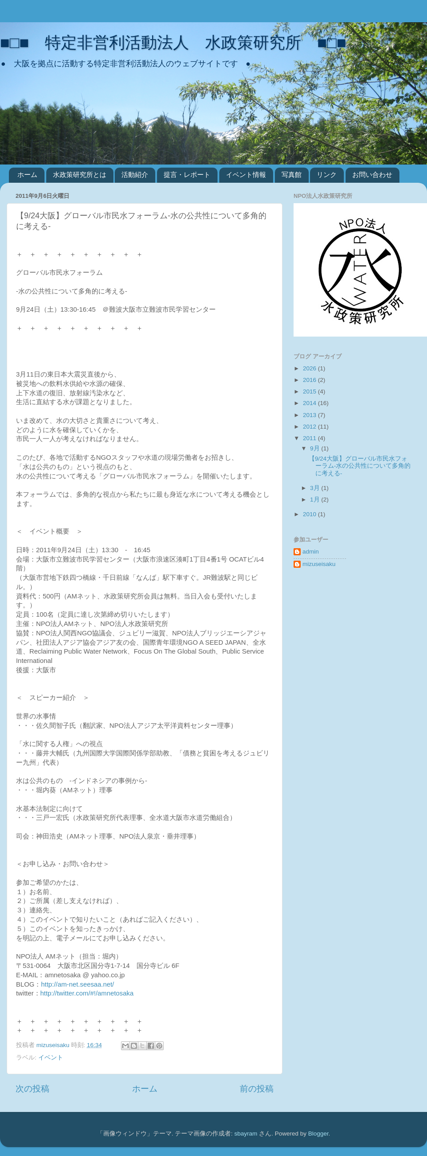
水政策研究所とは (79, 174)
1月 (315, 499)
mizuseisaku (318, 564)
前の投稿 (257, 1088)
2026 (310, 368)
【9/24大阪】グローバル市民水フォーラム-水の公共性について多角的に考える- (360, 465)
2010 (310, 514)
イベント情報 (246, 174)
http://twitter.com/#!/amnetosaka (87, 993)
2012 (310, 426)
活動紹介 (134, 174)
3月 (315, 488)
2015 (310, 391)
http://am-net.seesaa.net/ (77, 984)
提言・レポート (187, 174)
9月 (315, 448)
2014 (310, 403)
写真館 (292, 174)
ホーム (27, 174)
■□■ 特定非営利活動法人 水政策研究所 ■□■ (173, 42)
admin (310, 551)
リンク (327, 174)
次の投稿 (32, 1088)
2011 (310, 438)
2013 (310, 415)
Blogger (318, 1133)
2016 (310, 380)
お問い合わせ (372, 174)
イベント (50, 1057)
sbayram (246, 1133)
